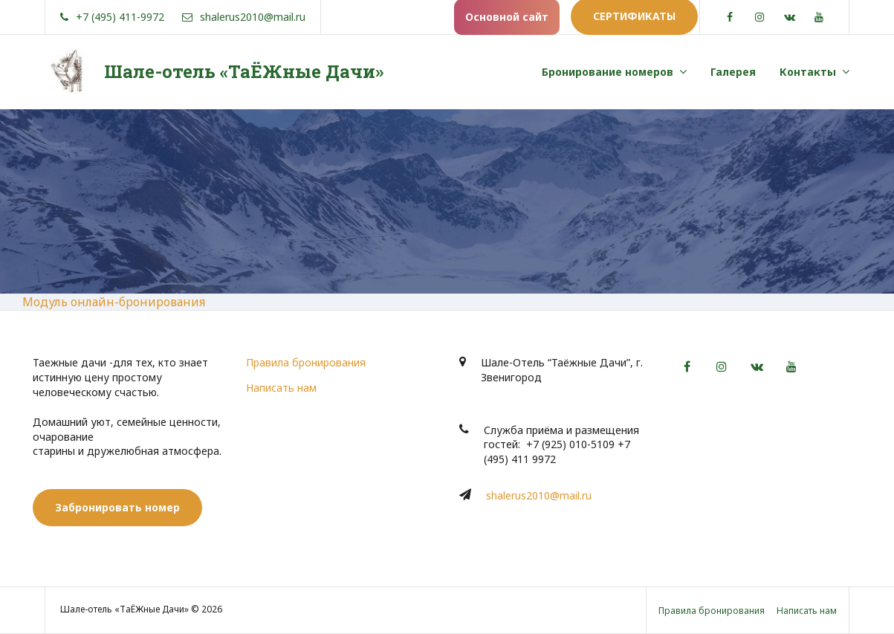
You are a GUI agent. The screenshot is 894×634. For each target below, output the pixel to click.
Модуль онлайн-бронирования (113, 302)
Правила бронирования (306, 362)
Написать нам (281, 388)
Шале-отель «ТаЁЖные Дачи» (243, 71)
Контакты (808, 72)
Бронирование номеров (607, 72)
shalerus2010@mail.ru (539, 495)
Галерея (733, 72)
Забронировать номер (117, 507)
